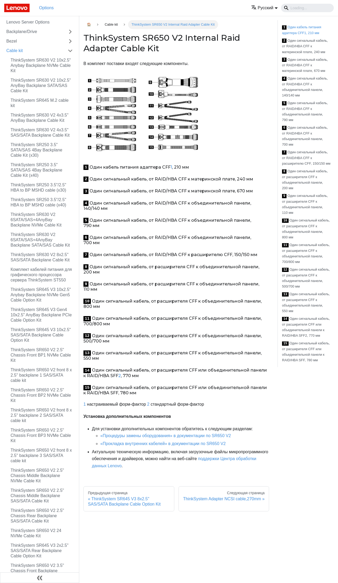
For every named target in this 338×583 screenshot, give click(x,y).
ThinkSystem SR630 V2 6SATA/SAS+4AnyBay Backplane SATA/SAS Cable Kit (40, 239)
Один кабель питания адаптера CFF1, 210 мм (301, 30)
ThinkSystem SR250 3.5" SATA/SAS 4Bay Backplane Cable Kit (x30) (36, 150)
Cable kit (14, 50)
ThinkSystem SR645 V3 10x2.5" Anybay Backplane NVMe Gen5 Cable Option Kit (41, 294)
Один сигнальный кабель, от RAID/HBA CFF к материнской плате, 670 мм (305, 65)
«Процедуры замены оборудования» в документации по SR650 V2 (165, 435)
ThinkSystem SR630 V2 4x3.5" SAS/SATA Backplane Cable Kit (40, 132)
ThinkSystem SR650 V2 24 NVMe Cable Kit (36, 533)
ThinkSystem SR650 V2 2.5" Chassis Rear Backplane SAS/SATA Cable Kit (37, 515)
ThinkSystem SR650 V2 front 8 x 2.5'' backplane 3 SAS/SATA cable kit (41, 455)
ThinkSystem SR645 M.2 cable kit (40, 103)
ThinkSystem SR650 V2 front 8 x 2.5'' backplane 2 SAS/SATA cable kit (41, 415)
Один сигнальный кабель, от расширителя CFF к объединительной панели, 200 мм (305, 179)
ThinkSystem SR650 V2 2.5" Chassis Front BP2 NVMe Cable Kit (41, 395)
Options (46, 8)
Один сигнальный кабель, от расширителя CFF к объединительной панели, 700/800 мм (306, 253)
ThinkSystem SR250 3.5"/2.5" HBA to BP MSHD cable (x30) (38, 187)
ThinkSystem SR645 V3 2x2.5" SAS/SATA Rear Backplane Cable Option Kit (39, 550)
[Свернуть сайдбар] (39, 577)
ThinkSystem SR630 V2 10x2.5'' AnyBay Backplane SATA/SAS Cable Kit (41, 85)
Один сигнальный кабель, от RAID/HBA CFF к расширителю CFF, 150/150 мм (306, 157)
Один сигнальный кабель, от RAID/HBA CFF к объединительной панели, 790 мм (305, 111)
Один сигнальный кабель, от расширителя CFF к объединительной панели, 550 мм (306, 302)
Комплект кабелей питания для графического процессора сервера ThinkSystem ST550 (41, 274)
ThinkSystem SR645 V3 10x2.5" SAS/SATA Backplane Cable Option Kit (41, 335)
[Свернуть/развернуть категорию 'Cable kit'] (70, 51)
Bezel (11, 41)
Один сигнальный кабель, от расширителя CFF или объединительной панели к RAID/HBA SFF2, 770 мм (306, 327)
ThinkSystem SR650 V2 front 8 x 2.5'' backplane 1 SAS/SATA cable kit (41, 375)
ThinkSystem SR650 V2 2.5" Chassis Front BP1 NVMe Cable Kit (41, 355)
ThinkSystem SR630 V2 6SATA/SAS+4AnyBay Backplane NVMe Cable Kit (36, 219)
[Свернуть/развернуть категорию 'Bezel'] (70, 41)
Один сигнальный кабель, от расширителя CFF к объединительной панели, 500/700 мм (306, 277)
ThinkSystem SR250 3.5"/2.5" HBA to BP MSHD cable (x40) (38, 202)
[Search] (307, 8)
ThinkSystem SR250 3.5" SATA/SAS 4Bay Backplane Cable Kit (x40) (36, 170)
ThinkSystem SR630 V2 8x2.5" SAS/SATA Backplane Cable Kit (40, 257)
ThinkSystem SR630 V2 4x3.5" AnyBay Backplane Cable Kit (39, 118)
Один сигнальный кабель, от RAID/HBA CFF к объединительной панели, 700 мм (305, 136)
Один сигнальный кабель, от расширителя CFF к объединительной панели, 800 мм (306, 228)
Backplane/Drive (21, 31)
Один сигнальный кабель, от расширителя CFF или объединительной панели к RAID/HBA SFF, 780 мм (306, 351)
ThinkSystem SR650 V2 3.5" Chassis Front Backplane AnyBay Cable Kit (37, 570)
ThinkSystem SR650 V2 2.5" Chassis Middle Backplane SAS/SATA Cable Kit (37, 495)
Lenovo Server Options (28, 22)
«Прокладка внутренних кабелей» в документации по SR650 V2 (163, 443)
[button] (264, 8)
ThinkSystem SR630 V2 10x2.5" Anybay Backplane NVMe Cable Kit (41, 65)
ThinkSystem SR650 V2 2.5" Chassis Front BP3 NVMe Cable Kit (41, 435)
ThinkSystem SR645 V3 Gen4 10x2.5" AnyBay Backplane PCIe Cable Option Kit (41, 314)
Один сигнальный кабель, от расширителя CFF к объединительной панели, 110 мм (305, 204)
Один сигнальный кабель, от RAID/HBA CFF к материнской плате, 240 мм (305, 46)
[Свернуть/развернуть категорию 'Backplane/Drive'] (70, 31)
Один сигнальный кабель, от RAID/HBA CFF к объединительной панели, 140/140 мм (305, 86)
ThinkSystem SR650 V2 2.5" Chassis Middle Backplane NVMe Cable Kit (37, 475)
